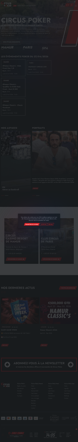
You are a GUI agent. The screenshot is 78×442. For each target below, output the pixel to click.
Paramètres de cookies (31, 224)
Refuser (50, 224)
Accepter (43, 224)
